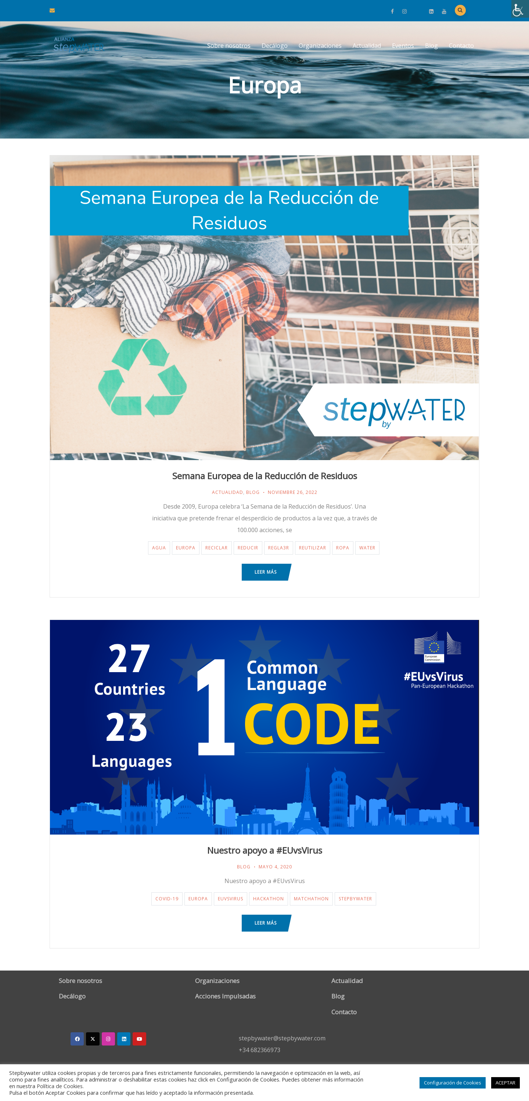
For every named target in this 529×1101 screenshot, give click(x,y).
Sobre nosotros (229, 46)
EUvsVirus (230, 899)
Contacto (461, 46)
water (367, 548)
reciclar (216, 548)
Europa (185, 548)
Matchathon (311, 899)
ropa (342, 548)
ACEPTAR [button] (505, 1082)
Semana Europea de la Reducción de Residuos (264, 476)
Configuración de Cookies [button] (452, 1082)
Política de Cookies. (60, 1086)
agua (159, 548)
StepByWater (355, 899)
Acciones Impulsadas (225, 996)
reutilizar (312, 548)
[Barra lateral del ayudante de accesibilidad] (520, 9)
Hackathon (268, 899)
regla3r (278, 548)
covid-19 (167, 899)
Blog (431, 46)
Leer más (266, 572)
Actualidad (367, 46)
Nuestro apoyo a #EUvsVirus (264, 850)
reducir (248, 548)
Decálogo (275, 46)
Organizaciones (320, 46)
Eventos (403, 46)
